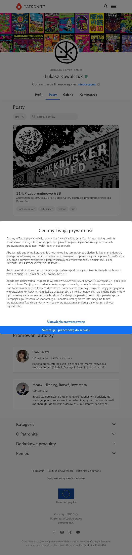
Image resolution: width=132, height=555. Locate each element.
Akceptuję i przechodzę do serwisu (66, 330)
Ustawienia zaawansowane (66, 322)
